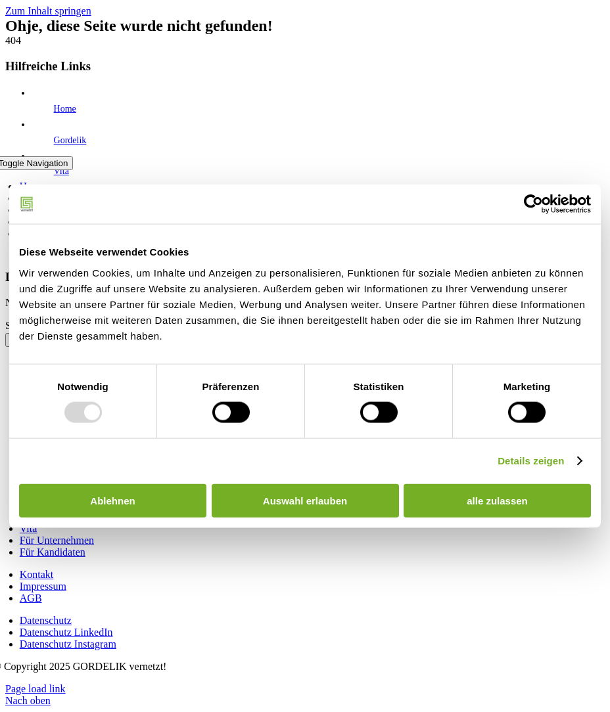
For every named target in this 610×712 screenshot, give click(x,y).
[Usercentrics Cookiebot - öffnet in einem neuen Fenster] (533, 204)
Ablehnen (112, 500)
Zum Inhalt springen (48, 10)
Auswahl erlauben (305, 500)
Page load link (35, 688)
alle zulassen (497, 500)
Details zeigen (531, 460)
